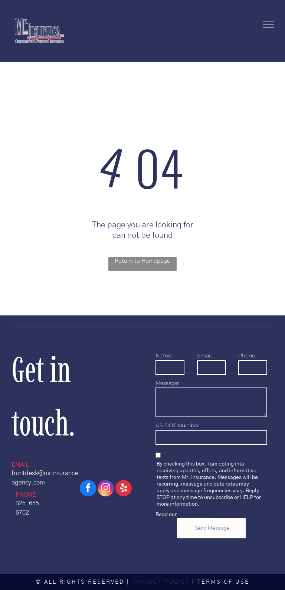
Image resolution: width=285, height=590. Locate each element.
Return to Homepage (142, 261)
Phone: (247, 355)
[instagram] (106, 489)
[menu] (268, 25)
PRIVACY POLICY (161, 582)
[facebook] (88, 489)
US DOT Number (177, 425)
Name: (163, 355)
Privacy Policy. (195, 514)
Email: (205, 355)
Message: (167, 383)
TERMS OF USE (223, 582)
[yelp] (123, 489)
